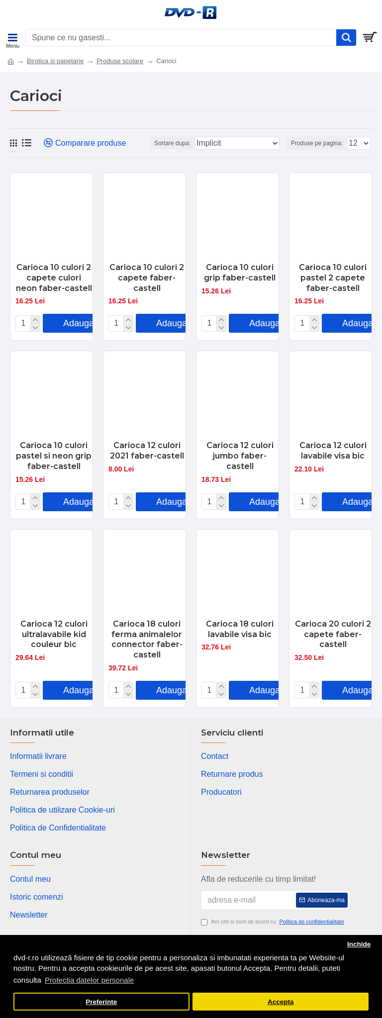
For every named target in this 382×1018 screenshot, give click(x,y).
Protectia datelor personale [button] (89, 980)
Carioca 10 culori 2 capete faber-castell (146, 278)
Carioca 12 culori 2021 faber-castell (147, 451)
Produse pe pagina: (317, 143)
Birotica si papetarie (55, 61)
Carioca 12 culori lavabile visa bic (333, 451)
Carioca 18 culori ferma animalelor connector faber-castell (147, 639)
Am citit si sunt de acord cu (273, 922)
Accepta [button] (281, 1002)
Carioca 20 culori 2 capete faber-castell (333, 634)
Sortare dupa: (172, 143)
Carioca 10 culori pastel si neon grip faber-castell (54, 456)
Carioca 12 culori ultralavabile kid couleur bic (54, 634)
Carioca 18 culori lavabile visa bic (240, 629)
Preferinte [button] (101, 1002)
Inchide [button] (359, 944)
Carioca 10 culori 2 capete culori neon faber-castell (54, 278)
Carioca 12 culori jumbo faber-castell (240, 456)
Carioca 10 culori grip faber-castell (240, 272)
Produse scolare (119, 61)
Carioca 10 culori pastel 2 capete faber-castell (333, 278)
